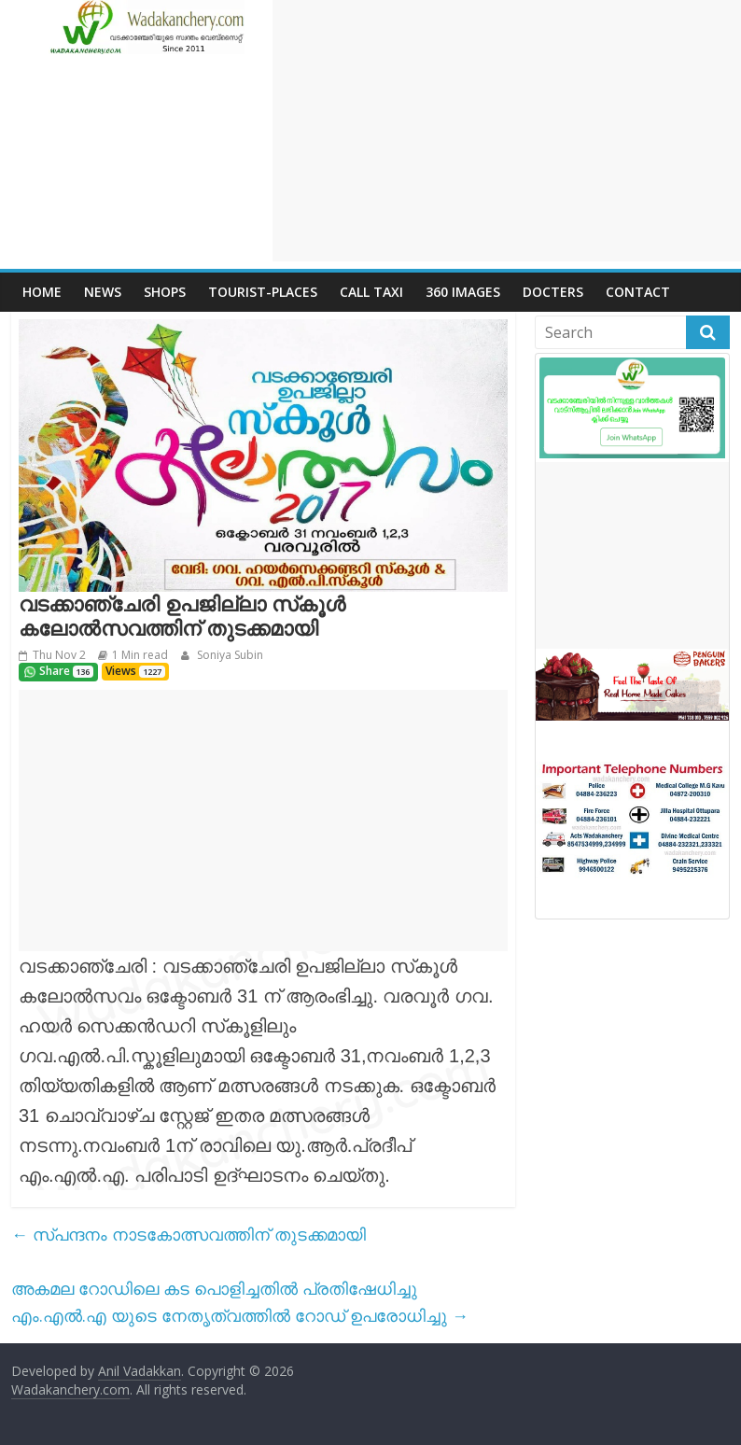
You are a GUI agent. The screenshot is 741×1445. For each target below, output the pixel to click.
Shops (165, 292)
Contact (638, 292)
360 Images (463, 292)
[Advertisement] (507, 130)
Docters (553, 292)
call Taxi (371, 292)
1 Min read (140, 655)
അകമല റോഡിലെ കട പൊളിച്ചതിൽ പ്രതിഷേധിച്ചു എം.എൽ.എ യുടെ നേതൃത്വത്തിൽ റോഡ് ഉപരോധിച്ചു (239, 1301)
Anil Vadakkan (139, 1371)
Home (42, 292)
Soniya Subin (228, 655)
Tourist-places (262, 292)
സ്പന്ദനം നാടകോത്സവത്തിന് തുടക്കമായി (188, 1234)
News (102, 292)
